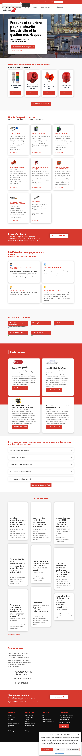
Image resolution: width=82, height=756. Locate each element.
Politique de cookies (59, 753)
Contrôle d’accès (58, 5)
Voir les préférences (73, 749)
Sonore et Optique (45, 5)
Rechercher (26, 5)
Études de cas (26, 2)
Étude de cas (11, 741)
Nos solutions (6, 2)
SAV (43, 731)
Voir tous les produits (41, 98)
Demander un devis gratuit (23, 41)
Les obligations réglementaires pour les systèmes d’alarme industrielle (63, 615)
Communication (17, 5)
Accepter (46, 749)
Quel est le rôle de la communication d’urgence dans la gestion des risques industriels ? (17, 580)
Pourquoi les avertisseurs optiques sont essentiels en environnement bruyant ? (17, 624)
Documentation (35, 2)
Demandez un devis (59, 230)
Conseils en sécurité (47, 2)
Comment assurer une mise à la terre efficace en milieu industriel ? (41, 622)
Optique (27, 5)
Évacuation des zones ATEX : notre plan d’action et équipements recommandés (63, 537)
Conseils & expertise (15, 543)
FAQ (43, 729)
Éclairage (24, 9)
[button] (79, 734)
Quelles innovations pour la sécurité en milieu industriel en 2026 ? (18, 536)
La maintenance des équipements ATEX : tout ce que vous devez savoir (41, 579)
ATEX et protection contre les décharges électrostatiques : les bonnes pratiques (64, 584)
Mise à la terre (6, 5)
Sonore (35, 5)
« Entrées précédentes (14, 648)
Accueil (10, 729)
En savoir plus (14, 147)
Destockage (34, 9)
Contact (59, 2)
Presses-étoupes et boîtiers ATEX (10, 9)
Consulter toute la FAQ (41, 499)
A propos (14, 2)
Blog (19, 2)
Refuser (59, 749)
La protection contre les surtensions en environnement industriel (40, 536)
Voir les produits (20, 402)
